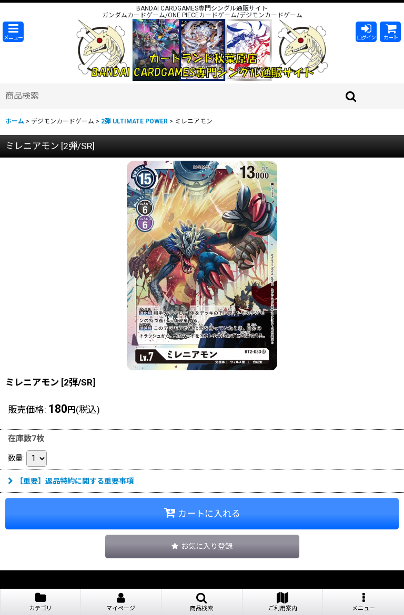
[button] (13, 32)
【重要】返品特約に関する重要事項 (71, 481)
